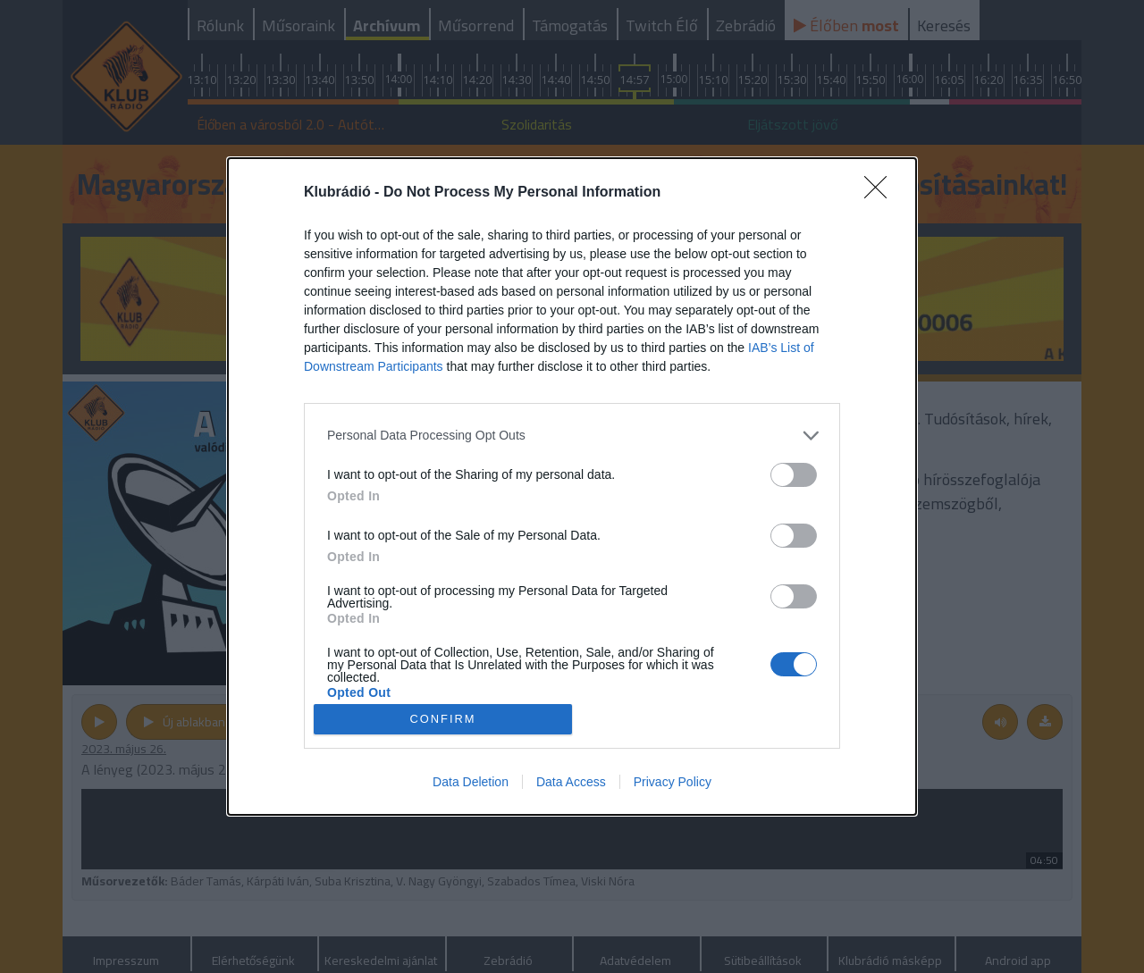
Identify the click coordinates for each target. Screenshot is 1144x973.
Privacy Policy (672, 782)
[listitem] (572, 435)
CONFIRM (442, 719)
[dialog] (572, 487)
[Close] (881, 193)
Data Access (571, 782)
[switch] (793, 475)
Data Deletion (471, 782)
